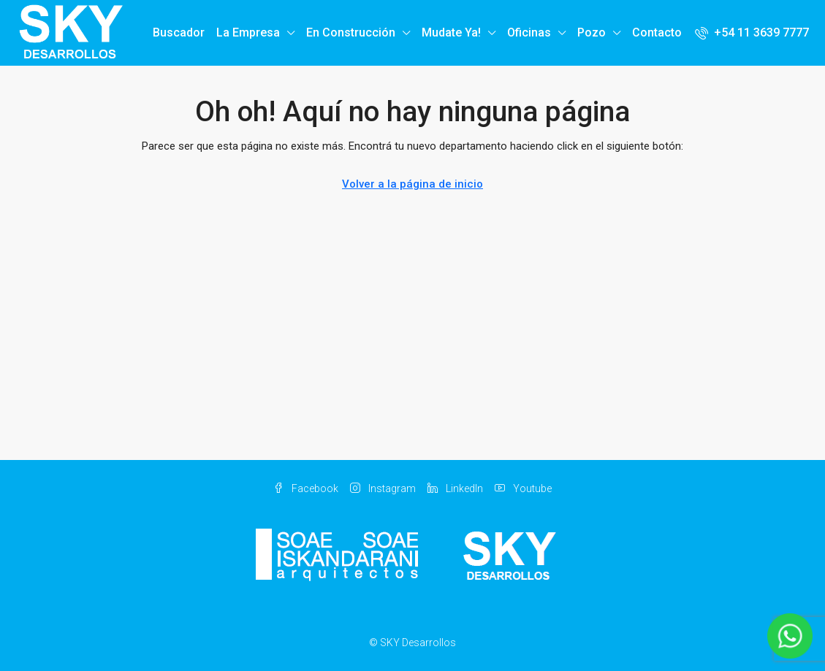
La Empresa (248, 32)
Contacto (657, 32)
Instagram (383, 488)
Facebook (305, 488)
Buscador (179, 32)
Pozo (591, 32)
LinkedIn (455, 488)
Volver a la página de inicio (412, 184)
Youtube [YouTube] (523, 488)
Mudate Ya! (451, 32)
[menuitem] (752, 32)
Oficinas (529, 32)
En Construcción (350, 32)
